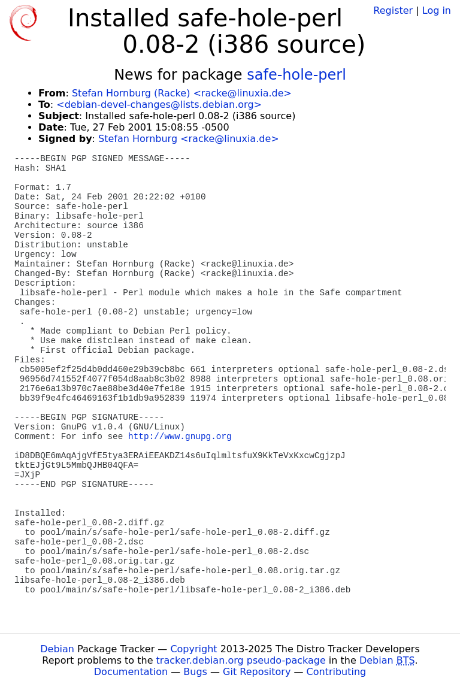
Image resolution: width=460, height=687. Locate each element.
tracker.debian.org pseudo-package (241, 660)
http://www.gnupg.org (180, 436)
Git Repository (256, 671)
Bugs (195, 671)
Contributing (337, 671)
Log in (436, 10)
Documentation (131, 671)
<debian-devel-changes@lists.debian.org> (159, 104)
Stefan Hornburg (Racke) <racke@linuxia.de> (182, 93)
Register (393, 10)
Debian (57, 649)
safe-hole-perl (296, 74)
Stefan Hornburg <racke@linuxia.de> (188, 138)
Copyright (193, 649)
